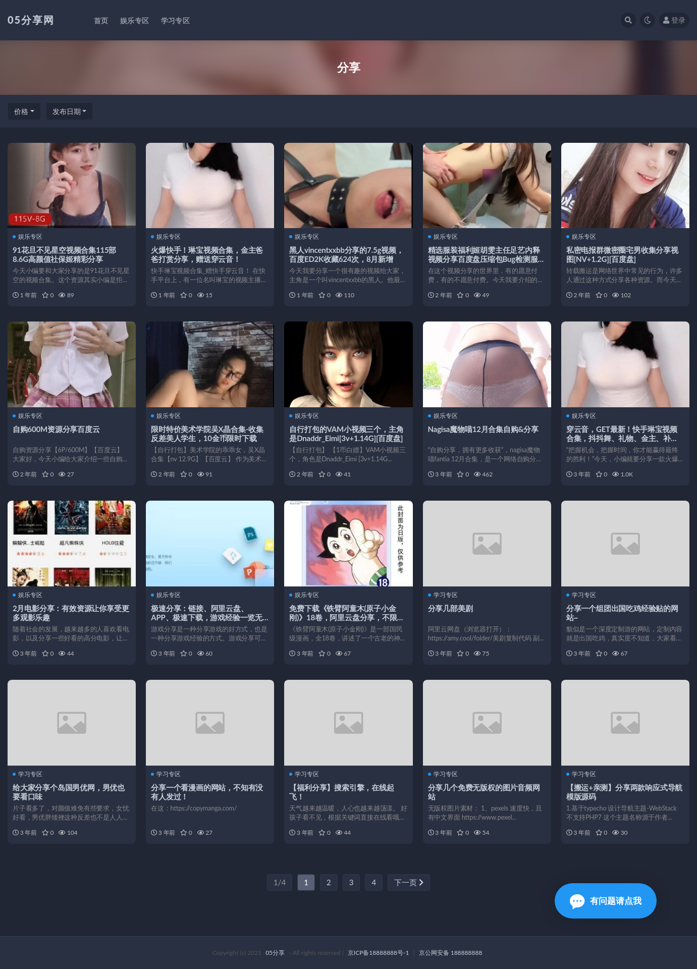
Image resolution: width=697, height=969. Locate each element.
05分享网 (31, 20)
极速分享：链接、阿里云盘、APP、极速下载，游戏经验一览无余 (206, 617)
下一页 (408, 882)
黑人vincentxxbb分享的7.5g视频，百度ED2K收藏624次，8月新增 (346, 254)
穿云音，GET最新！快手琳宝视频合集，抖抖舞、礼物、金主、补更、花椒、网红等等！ (621, 438)
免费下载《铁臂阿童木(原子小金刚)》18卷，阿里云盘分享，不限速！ (343, 617)
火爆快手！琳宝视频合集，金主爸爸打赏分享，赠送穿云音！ (207, 254)
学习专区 (443, 595)
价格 (21, 111)
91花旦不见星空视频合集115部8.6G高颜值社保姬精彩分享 (64, 254)
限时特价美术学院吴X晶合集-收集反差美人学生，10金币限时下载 (207, 433)
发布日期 (66, 111)
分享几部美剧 (450, 608)
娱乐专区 (27, 236)
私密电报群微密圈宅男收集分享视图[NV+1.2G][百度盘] (622, 254)
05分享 (275, 952)
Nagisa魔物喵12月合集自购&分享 (483, 429)
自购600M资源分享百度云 (56, 429)
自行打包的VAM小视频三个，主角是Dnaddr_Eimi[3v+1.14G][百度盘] (346, 433)
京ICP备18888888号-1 (378, 952)
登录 (674, 20)
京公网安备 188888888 (450, 952)
